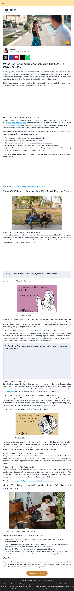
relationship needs (15, 544)
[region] (18, 101)
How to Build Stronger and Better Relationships (28, 187)
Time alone (11, 391)
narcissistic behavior (37, 143)
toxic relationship (15, 125)
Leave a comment (37, 573)
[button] (4, 3)
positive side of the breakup (16, 123)
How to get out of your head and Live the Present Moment (32, 481)
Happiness (6, 12)
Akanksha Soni (15, 49)
